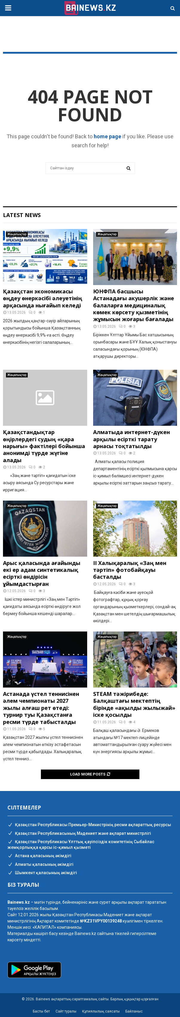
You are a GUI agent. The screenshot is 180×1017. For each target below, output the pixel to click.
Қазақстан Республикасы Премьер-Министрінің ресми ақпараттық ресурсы (89, 825)
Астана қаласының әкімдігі (39, 856)
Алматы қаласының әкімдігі (40, 864)
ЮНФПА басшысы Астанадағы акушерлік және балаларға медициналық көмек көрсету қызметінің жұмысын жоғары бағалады (133, 305)
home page (107, 136)
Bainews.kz (85, 933)
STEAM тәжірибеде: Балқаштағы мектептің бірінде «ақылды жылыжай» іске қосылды (134, 704)
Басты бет (41, 1011)
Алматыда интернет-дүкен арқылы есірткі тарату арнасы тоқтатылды (131, 439)
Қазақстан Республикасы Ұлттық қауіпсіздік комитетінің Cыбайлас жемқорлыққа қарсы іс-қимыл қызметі (80, 844)
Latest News (22, 215)
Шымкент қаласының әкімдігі (42, 873)
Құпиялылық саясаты (101, 1011)
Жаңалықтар (16, 234)
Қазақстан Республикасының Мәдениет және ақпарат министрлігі (79, 833)
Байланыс (134, 1011)
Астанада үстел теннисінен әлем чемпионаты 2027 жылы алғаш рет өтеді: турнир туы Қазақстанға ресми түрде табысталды (41, 707)
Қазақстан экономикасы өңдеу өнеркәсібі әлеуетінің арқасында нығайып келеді (42, 298)
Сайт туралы (66, 1011)
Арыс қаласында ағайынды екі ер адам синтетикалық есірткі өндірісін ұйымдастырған (41, 573)
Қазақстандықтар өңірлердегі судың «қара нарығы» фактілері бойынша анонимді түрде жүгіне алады (44, 446)
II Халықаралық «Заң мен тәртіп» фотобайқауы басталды (129, 570)
